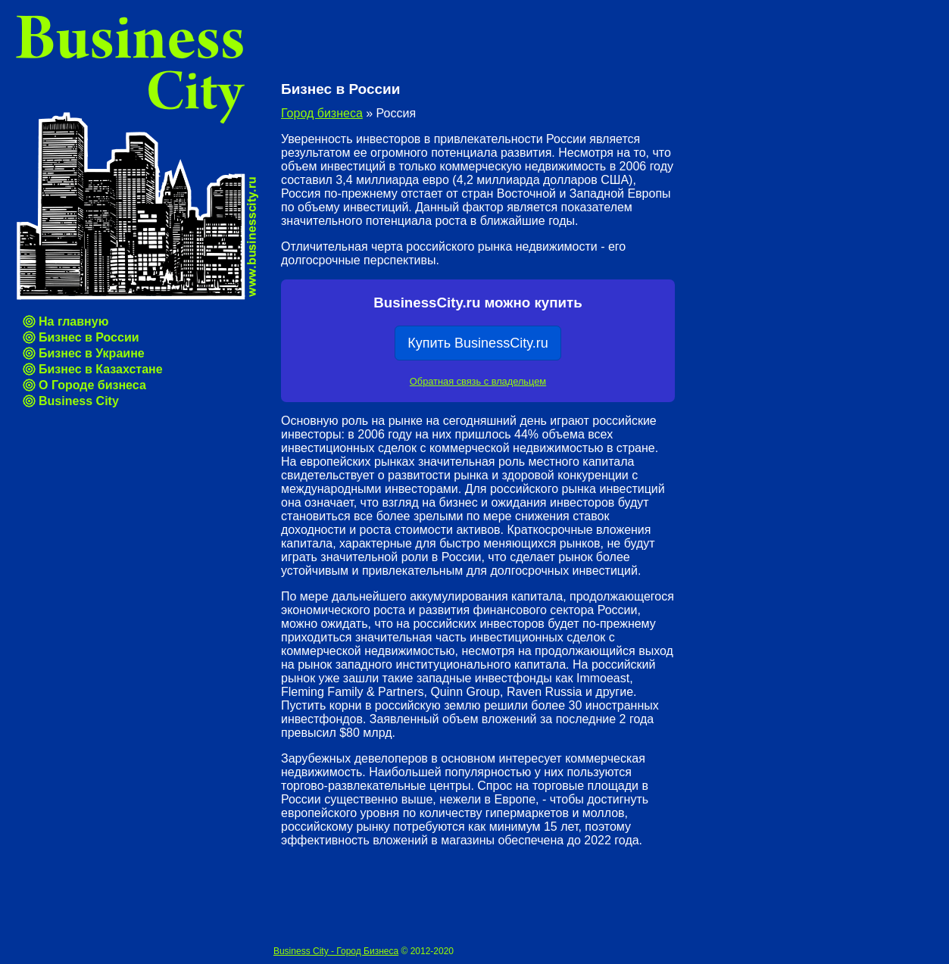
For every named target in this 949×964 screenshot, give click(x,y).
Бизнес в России (89, 337)
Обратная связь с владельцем (478, 381)
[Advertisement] (458, 45)
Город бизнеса (322, 113)
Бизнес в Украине (92, 353)
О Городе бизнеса (92, 385)
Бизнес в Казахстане (101, 369)
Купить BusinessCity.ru (477, 343)
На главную (73, 321)
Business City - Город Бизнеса (335, 951)
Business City (79, 401)
